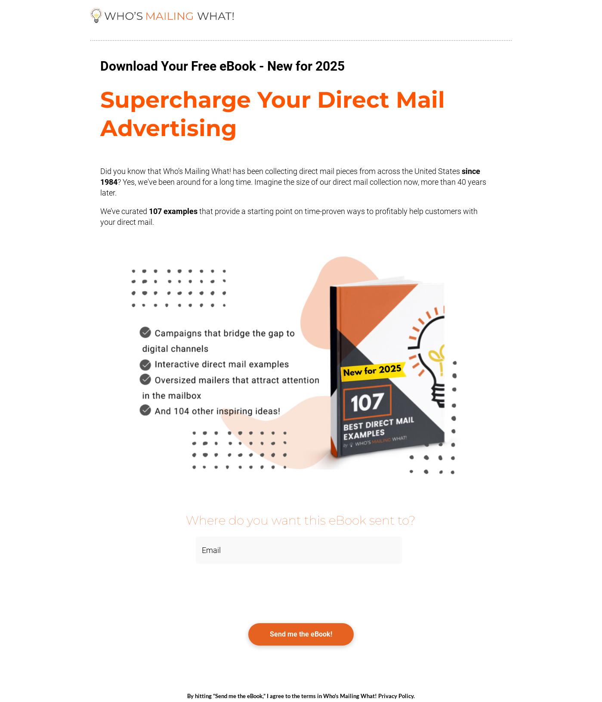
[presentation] (155, 589)
